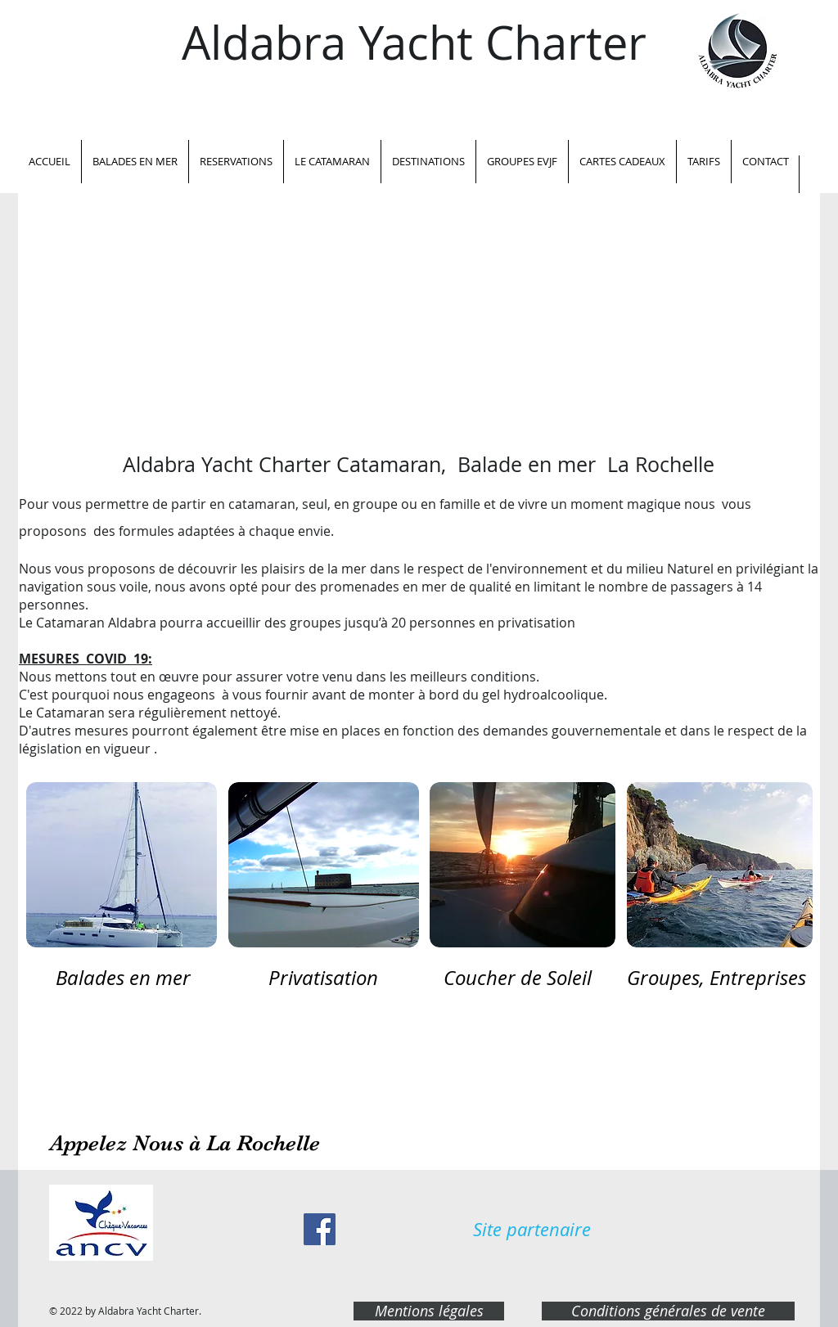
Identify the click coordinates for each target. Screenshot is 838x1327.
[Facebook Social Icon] (320, 1229)
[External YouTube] (419, 328)
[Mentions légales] (429, 1311)
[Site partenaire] (532, 1229)
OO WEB (214, 1313)
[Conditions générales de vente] (668, 1311)
